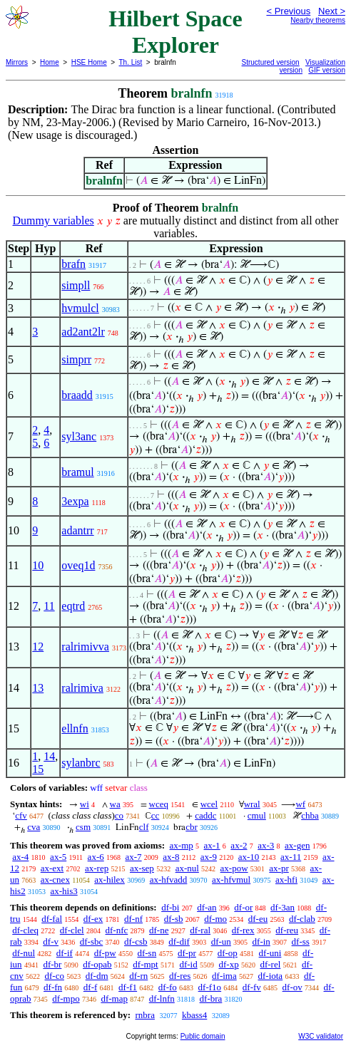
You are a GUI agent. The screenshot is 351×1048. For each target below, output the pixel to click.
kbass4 (194, 1015)
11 (49, 606)
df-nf (133, 918)
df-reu (286, 930)
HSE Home (89, 62)
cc (155, 815)
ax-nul (187, 868)
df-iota (270, 975)
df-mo (215, 918)
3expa (74, 501)
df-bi (170, 907)
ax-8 (171, 856)
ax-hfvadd (169, 879)
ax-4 (20, 856)
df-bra (211, 998)
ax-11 (290, 856)
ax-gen (297, 845)
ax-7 (133, 856)
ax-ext (52, 868)
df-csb (136, 941)
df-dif (179, 941)
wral (252, 804)
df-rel (270, 964)
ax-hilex (109, 879)
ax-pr (278, 868)
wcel (209, 804)
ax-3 (266, 845)
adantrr (77, 530)
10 (38, 565)
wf (300, 804)
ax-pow (234, 868)
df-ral (200, 930)
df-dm (97, 975)
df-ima (224, 975)
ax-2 (238, 845)
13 (38, 688)
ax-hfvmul (231, 879)
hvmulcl (79, 308)
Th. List (131, 62)
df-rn (138, 975)
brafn (73, 264)
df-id (188, 964)
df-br (52, 964)
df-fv (252, 987)
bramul (77, 472)
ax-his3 (63, 891)
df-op (228, 953)
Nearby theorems (317, 20)
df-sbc (91, 941)
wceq (158, 804)
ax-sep (142, 868)
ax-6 (96, 856)
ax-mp (181, 845)
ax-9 (208, 856)
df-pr (187, 953)
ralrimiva (82, 688)
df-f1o (210, 987)
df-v (50, 941)
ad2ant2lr (82, 332)
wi (84, 804)
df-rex (243, 930)
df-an (206, 907)
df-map (114, 998)
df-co (54, 975)
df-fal (51, 918)
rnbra (144, 1015)
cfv (21, 815)
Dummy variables (53, 220)
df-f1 (127, 987)
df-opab (97, 964)
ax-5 (58, 856)
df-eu (258, 918)
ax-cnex (55, 879)
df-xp (228, 964)
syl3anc (78, 436)
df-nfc (116, 930)
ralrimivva (85, 646)
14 (49, 756)
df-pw (105, 953)
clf (144, 826)
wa (115, 804)
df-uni (270, 953)
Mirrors (17, 62)
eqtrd (73, 606)
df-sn (146, 953)
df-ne (158, 930)
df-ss (301, 941)
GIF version (326, 70)
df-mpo (65, 998)
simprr (76, 359)
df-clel (72, 930)
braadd (77, 395)
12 (38, 646)
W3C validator (320, 1036)
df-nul (23, 953)
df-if (64, 953)
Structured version (271, 62)
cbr (191, 826)
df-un (221, 941)
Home (49, 62)
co (119, 815)
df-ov (292, 987)
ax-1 (212, 845)
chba (310, 815)
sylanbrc (80, 763)
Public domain (202, 1036)
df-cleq (25, 930)
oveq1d (78, 565)
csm (83, 826)
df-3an (282, 907)
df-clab (302, 918)
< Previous (288, 11)
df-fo (167, 987)
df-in (261, 941)
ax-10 (249, 856)
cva (33, 826)
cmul (257, 815)
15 (38, 769)
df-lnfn (162, 998)
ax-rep (96, 868)
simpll (75, 285)
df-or (243, 907)
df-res (179, 975)
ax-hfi (286, 879)
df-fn (53, 987)
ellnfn (74, 728)
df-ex (93, 918)
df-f (90, 987)
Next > (331, 11)
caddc (205, 815)
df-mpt (145, 964)
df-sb (173, 918)
